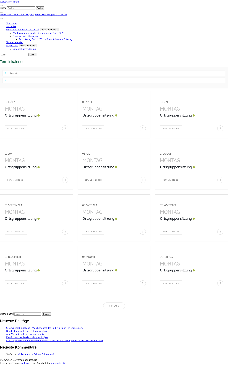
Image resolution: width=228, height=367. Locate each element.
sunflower (25, 362)
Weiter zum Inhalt (9, 1)
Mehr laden (114, 306)
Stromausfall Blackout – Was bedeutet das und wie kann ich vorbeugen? (44, 327)
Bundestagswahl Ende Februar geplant (27, 331)
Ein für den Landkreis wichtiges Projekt (27, 337)
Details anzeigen (15, 128)
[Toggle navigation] (1, 5)
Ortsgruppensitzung (21, 115)
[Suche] (21, 8)
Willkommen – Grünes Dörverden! (36, 354)
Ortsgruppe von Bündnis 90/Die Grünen (45, 14)
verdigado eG (58, 362)
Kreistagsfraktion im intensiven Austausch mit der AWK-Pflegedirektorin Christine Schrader (54, 340)
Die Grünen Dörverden (12, 14)
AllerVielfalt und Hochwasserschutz (25, 334)
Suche (3, 7)
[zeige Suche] (1, 12)
